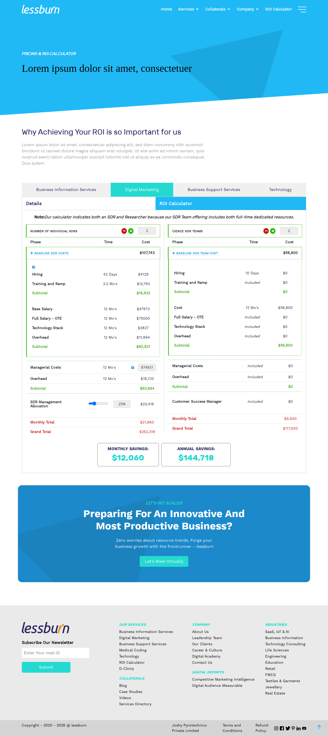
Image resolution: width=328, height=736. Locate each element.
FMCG (270, 675)
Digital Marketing (142, 189)
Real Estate (275, 693)
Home (166, 9)
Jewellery (273, 687)
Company (245, 9)
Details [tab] (34, 203)
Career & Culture (207, 650)
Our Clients (202, 644)
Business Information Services (66, 189)
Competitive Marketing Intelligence (223, 679)
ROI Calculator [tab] (175, 203)
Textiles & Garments (282, 681)
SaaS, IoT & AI (277, 632)
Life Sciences (277, 650)
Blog (123, 685)
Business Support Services (214, 189)
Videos (125, 698)
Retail (270, 669)
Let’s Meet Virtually (164, 561)
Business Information (284, 638)
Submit (46, 667)
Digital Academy (206, 656)
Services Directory (135, 704)
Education (274, 662)
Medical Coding (133, 650)
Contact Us (202, 662)
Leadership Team (207, 638)
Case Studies (130, 692)
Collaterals (215, 9)
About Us (200, 632)
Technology (280, 189)
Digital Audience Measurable (217, 685)
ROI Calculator (278, 9)
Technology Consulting (285, 644)
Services (186, 9)
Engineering (275, 656)
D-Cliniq (126, 669)
